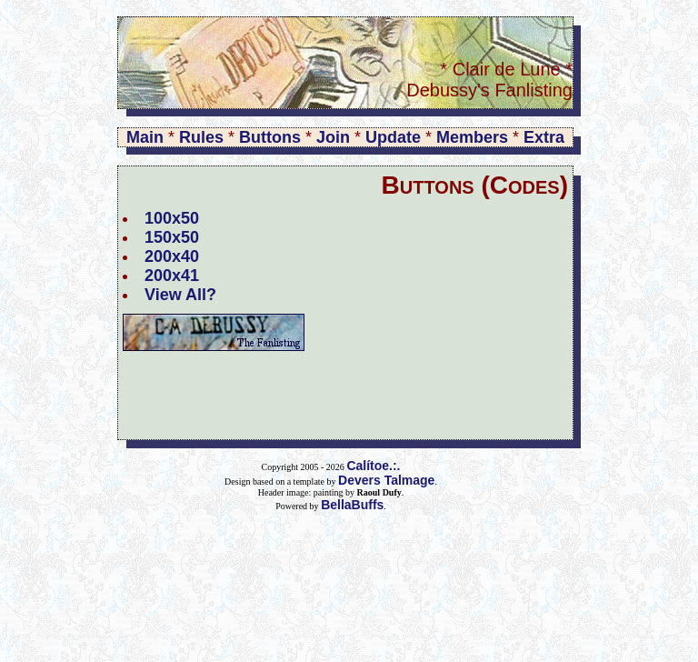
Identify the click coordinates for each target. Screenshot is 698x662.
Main (145, 137)
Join (333, 137)
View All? (180, 295)
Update (393, 137)
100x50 (172, 218)
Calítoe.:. (373, 465)
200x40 (172, 256)
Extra (544, 137)
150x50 (172, 237)
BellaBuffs (352, 504)
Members (472, 137)
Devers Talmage (386, 480)
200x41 (172, 275)
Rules (201, 137)
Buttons (270, 137)
